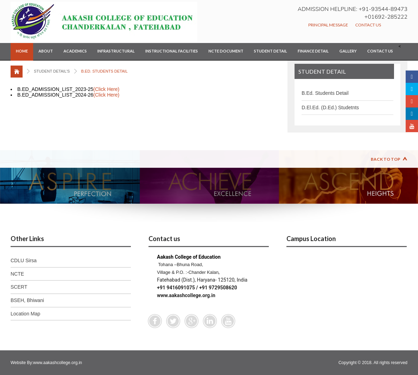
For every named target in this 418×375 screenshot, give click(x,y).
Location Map (25, 313)
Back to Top (385, 159)
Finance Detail (313, 51)
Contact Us (368, 24)
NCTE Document (225, 51)
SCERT (19, 287)
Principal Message (328, 24)
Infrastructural (116, 51)
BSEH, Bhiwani (27, 300)
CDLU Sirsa (24, 260)
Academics (75, 51)
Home (22, 51)
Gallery (348, 51)
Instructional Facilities (171, 51)
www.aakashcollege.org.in (186, 295)
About (45, 51)
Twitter (173, 321)
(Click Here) (106, 89)
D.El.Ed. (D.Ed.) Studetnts (330, 107)
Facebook (155, 321)
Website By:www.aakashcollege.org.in (46, 362)
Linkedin (210, 321)
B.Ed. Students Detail (325, 93)
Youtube (228, 321)
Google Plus (191, 321)
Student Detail (270, 51)
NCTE (17, 274)
